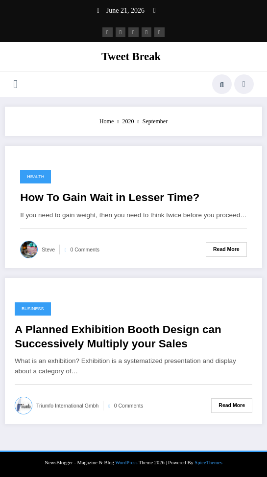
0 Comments (85, 249)
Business (33, 308)
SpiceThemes (208, 462)
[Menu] (15, 84)
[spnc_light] (244, 84)
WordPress (126, 462)
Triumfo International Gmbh (67, 406)
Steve (48, 249)
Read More (226, 249)
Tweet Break (131, 56)
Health (35, 176)
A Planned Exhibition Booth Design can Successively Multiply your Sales (118, 336)
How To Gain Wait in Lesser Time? (109, 197)
